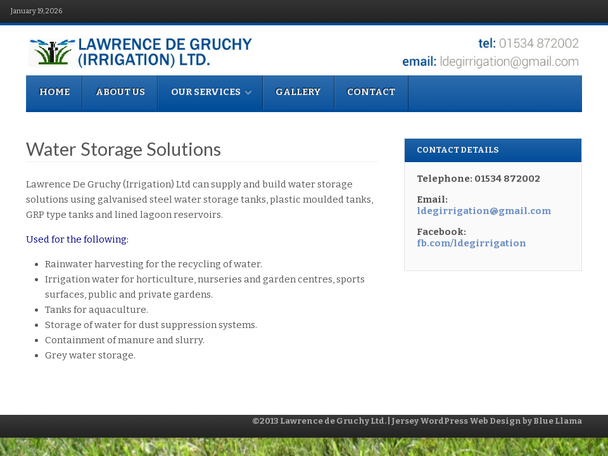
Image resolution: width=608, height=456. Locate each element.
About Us (120, 92)
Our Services (211, 92)
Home (54, 92)
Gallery (298, 92)
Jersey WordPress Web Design (456, 421)
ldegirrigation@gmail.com (484, 211)
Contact (371, 92)
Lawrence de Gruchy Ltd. (334, 421)
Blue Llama (557, 421)
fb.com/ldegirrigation (471, 243)
